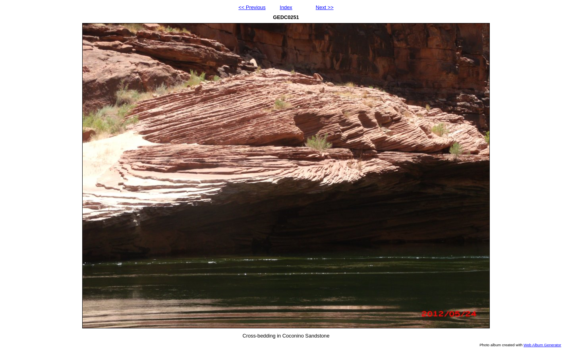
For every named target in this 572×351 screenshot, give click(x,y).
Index (286, 7)
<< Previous (251, 7)
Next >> (325, 7)
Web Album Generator (542, 345)
